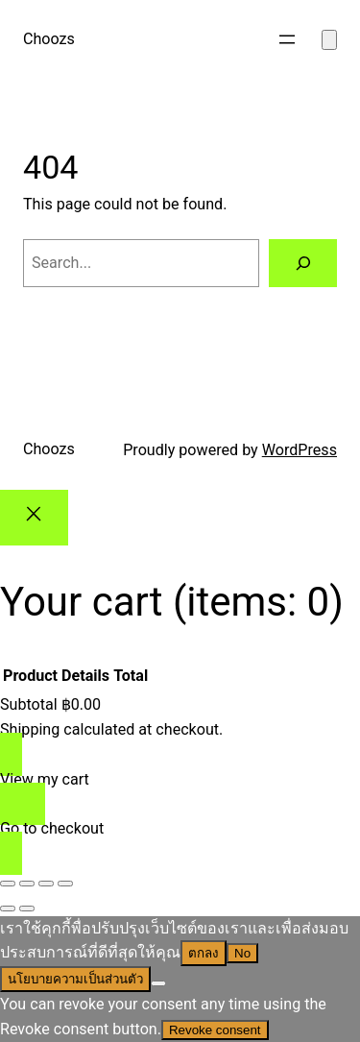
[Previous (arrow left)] (7, 908)
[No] (158, 983)
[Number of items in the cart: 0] (329, 40)
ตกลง (203, 953)
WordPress (299, 450)
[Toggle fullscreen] (27, 883)
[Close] (34, 517)
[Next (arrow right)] (27, 908)
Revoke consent (215, 1030)
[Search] (303, 263)
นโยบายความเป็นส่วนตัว (75, 979)
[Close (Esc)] (65, 883)
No (242, 953)
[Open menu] (287, 39)
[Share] (46, 883)
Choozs (49, 39)
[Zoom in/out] (7, 883)
